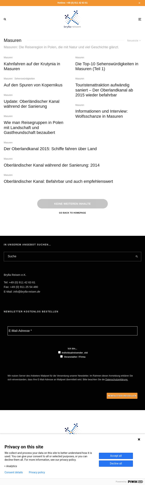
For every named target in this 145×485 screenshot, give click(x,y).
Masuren (8, 57)
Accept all (116, 455)
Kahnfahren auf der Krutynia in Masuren (32, 66)
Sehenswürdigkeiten (25, 78)
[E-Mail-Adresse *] (72, 330)
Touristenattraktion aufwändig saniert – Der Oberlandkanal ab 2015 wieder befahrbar (104, 90)
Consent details (14, 472)
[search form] (68, 256)
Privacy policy (37, 472)
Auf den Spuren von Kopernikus (33, 85)
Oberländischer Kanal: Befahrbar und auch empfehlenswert (58, 181)
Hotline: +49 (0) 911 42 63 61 (72, 3)
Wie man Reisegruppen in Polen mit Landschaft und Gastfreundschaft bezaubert (33, 127)
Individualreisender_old (73, 352)
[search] (136, 256)
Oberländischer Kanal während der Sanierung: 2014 (52, 165)
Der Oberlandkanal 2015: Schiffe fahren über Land (50, 148)
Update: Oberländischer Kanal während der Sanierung (31, 104)
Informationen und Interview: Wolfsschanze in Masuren (101, 113)
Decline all (116, 463)
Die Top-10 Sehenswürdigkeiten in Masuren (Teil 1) (106, 66)
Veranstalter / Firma (72, 356)
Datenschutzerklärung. (116, 379)
